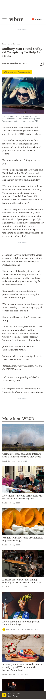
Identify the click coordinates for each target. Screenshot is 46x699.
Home (4, 44)
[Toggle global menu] (4, 20)
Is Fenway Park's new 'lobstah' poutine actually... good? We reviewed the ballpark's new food (22, 667)
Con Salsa (13, 696)
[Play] (3, 629)
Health (5, 503)
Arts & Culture (12, 629)
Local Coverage (14, 44)
